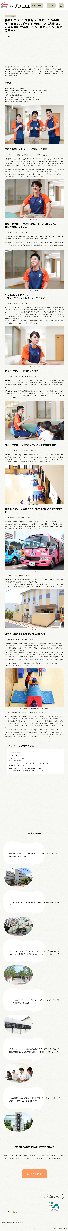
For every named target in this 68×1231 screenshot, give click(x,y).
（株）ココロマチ (15, 1155)
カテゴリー (36, 6)
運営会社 (55, 1228)
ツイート (7, 36)
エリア (50, 6)
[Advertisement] (34, 51)
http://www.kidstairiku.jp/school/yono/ (28, 768)
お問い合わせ (34, 1174)
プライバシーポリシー (46, 1228)
